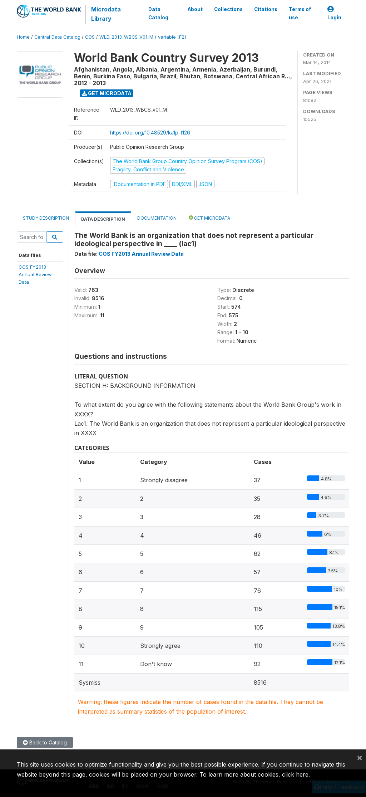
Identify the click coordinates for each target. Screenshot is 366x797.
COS (90, 37)
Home (23, 37)
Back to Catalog (45, 742)
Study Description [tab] (46, 218)
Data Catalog (158, 13)
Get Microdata (107, 93)
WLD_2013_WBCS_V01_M (126, 37)
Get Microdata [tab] (209, 218)
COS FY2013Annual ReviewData (35, 274)
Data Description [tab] (103, 219)
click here (295, 774)
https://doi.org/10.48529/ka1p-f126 (150, 132)
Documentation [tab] (157, 218)
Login (334, 13)
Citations (265, 9)
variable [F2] (172, 37)
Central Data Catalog (57, 37)
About (195, 9)
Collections (228, 9)
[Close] (359, 757)
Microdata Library (106, 14)
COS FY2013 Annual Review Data (141, 254)
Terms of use (300, 13)
